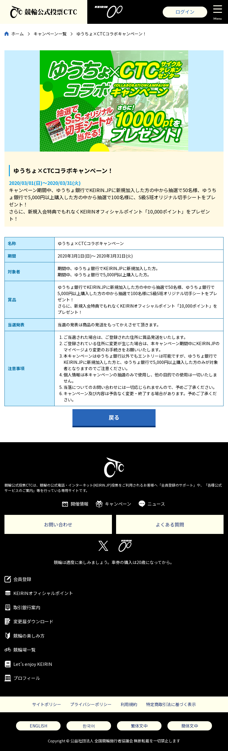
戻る (114, 417)
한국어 (89, 726)
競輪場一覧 (24, 649)
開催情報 (79, 504)
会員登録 (22, 579)
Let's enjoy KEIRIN (32, 664)
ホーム (17, 34)
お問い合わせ (58, 524)
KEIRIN (125, 546)
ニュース (156, 504)
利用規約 (129, 704)
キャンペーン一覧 (50, 34)
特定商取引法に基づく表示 (171, 704)
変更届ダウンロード (33, 621)
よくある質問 (170, 524)
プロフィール (26, 678)
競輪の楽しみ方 (29, 635)
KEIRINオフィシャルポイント (43, 593)
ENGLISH (38, 726)
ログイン (184, 11)
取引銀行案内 (26, 607)
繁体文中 (139, 726)
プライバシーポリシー (91, 704)
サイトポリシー (46, 704)
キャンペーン (118, 504)
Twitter (103, 546)
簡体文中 (189, 726)
